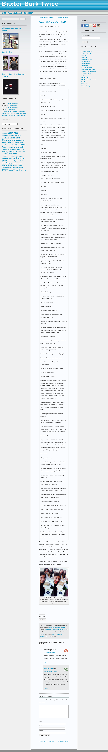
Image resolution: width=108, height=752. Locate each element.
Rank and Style (86, 74)
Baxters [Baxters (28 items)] (11, 138)
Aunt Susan (48, 668)
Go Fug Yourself (86, 67)
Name (41, 723)
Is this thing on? (13, 103)
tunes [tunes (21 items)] (11, 170)
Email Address (86, 35)
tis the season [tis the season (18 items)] (18, 167)
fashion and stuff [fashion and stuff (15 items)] (10, 145)
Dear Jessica (7, 52)
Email (40, 728)
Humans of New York (88, 69)
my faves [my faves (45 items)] (17, 158)
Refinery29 (84, 76)
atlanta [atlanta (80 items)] (13, 133)
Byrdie (83, 55)
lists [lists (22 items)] (13, 156)
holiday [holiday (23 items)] (11, 149)
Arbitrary (51, 627)
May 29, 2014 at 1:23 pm (50, 652)
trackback (42, 636)
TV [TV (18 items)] (14, 170)
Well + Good (85, 84)
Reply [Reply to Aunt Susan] (46, 688)
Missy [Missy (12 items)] (10, 158)
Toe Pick (84, 82)
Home (3, 13)
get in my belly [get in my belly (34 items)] (17, 147)
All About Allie (15, 13)
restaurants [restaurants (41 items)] (8, 165)
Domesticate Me (86, 59)
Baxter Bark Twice (30, 4)
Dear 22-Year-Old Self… (53, 22)
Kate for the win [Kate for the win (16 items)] (19, 152)
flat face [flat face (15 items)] (18, 145)
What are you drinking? (47, 17)
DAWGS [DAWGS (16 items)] (16, 142)
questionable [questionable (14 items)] (18, 163)
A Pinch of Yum (86, 53)
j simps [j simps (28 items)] (11, 151)
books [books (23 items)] (19, 140)
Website (41, 733)
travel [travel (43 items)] (5, 169)
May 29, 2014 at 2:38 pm (50, 671)
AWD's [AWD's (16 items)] (17, 135)
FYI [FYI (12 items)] (9, 147)
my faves (62, 629)
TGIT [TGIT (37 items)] (4, 167)
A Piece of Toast (86, 51)
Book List (28, 13)
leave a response (57, 634)
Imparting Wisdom (60, 627)
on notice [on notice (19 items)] (5, 163)
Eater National (85, 61)
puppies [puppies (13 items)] (11, 163)
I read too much (63, 17)
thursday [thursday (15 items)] (10, 167)
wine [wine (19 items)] (24, 170)
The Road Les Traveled (88, 80)
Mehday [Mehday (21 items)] (5, 158)
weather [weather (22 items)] (19, 170)
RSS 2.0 (42, 634)
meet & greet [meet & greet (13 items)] (19, 156)
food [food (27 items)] (23, 145)
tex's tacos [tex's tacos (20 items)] (19, 165)
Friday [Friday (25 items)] (4, 147)
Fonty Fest (84, 65)
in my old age (48, 629)
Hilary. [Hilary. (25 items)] (4, 149)
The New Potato (86, 78)
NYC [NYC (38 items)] (22, 160)
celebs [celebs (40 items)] (10, 142)
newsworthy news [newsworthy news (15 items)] (13, 161)
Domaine (84, 57)
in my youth (56, 629)
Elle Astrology (85, 63)
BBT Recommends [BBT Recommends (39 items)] (11, 138)
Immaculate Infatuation (88, 71)
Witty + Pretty (85, 86)
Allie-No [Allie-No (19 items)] (5, 133)
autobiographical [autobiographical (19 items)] (8, 135)
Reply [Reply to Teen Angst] (46, 662)
